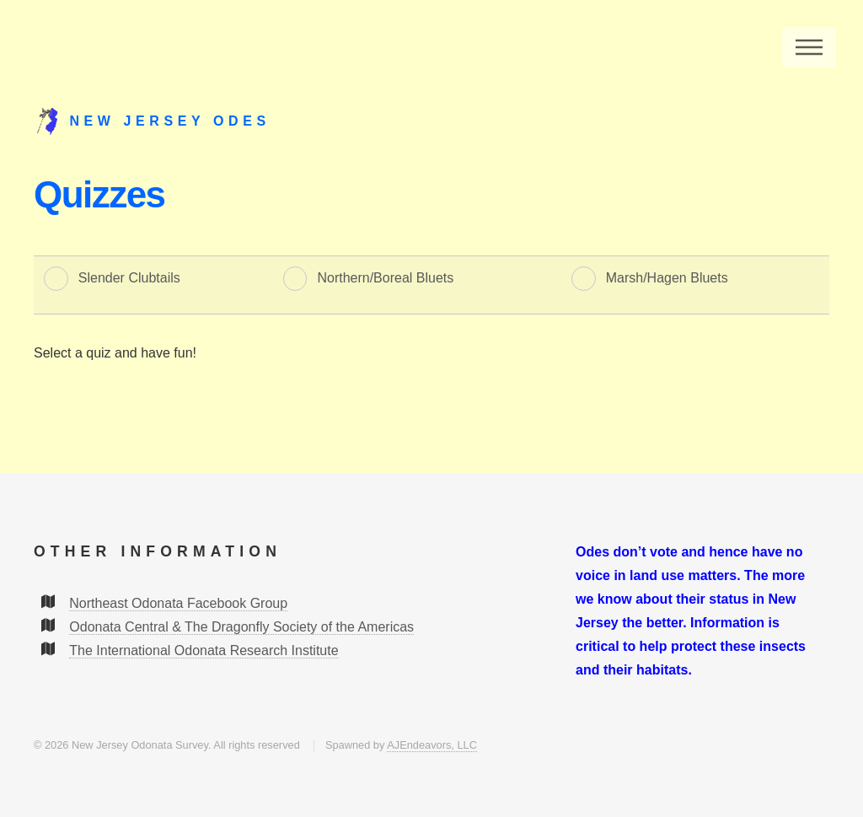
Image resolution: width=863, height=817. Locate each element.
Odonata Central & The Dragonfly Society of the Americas (241, 627)
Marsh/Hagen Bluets (667, 278)
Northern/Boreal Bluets (385, 278)
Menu (809, 47)
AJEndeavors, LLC (432, 745)
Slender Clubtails (129, 278)
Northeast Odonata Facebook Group (178, 603)
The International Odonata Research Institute (203, 650)
